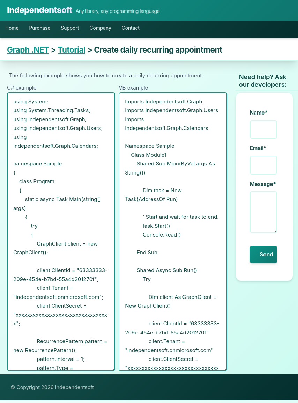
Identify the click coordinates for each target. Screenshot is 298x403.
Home (14, 29)
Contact (154, 29)
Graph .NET (28, 52)
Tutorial (71, 52)
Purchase (47, 29)
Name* (259, 115)
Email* (258, 151)
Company (119, 29)
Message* (263, 187)
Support (83, 29)
